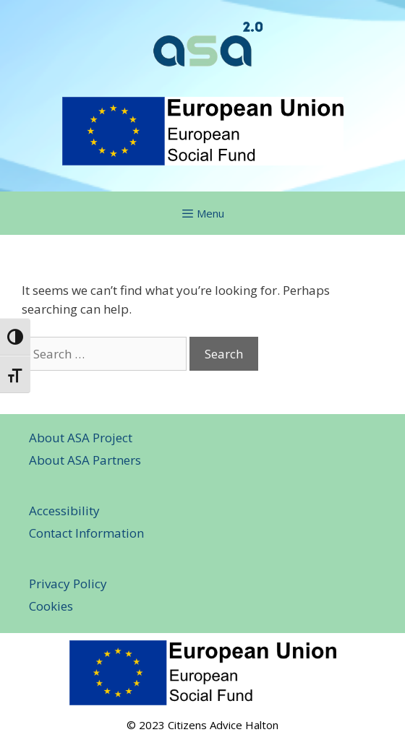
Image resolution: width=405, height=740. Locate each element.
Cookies (51, 606)
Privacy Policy (68, 583)
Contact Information (86, 533)
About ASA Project (80, 437)
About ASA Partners (85, 460)
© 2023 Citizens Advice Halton (202, 725)
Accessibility (64, 510)
